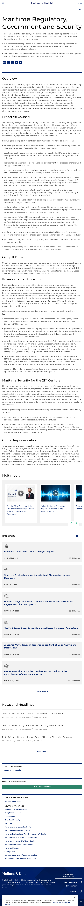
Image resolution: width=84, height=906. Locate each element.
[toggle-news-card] (77, 536)
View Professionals (42, 787)
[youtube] (81, 901)
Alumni (73, 891)
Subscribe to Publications (68, 875)
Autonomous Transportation (15, 809)
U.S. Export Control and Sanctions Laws (20, 859)
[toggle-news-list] (81, 536)
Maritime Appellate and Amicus (17, 830)
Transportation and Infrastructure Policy (20, 855)
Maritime (8, 823)
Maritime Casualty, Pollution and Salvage (20, 838)
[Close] (74, 901)
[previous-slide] (71, 523)
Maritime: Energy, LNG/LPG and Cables (19, 841)
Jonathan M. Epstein (12, 770)
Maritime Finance (11, 848)
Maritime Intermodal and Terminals (18, 845)
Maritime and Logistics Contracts (17, 827)
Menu (80, 3)
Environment (9, 816)
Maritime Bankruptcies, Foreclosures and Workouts (25, 834)
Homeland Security (12, 820)
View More (41, 691)
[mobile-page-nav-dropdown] (42, 10)
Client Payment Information (70, 884)
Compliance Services (12, 813)
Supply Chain (9, 852)
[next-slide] (76, 523)
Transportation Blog (12, 801)
